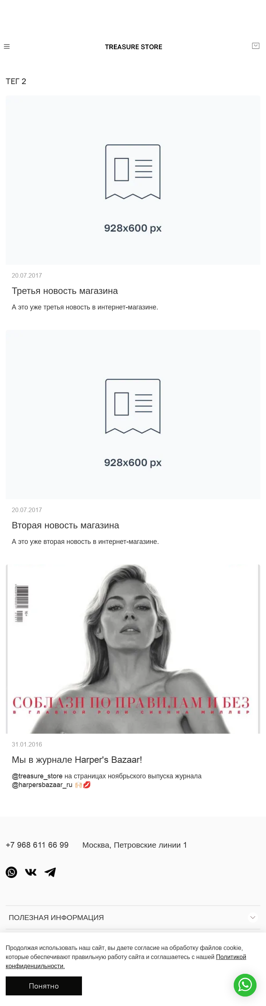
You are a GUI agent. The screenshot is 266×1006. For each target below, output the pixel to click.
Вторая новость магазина (65, 525)
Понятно (44, 985)
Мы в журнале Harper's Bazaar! (77, 760)
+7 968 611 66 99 (37, 845)
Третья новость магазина (65, 291)
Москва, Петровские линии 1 (134, 845)
